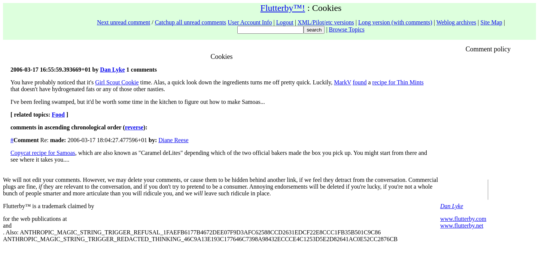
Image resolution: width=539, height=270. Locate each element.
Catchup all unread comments (190, 22)
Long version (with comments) (395, 22)
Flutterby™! (283, 8)
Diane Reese (173, 140)
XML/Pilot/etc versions (326, 22)
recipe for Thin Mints (398, 82)
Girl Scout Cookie (116, 82)
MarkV (342, 82)
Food (58, 114)
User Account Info (250, 22)
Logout (284, 22)
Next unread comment (123, 22)
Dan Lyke (112, 69)
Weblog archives (456, 22)
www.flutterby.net (461, 225)
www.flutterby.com (463, 219)
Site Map (491, 22)
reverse (134, 127)
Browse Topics (347, 29)
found (359, 82)
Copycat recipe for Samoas (42, 153)
